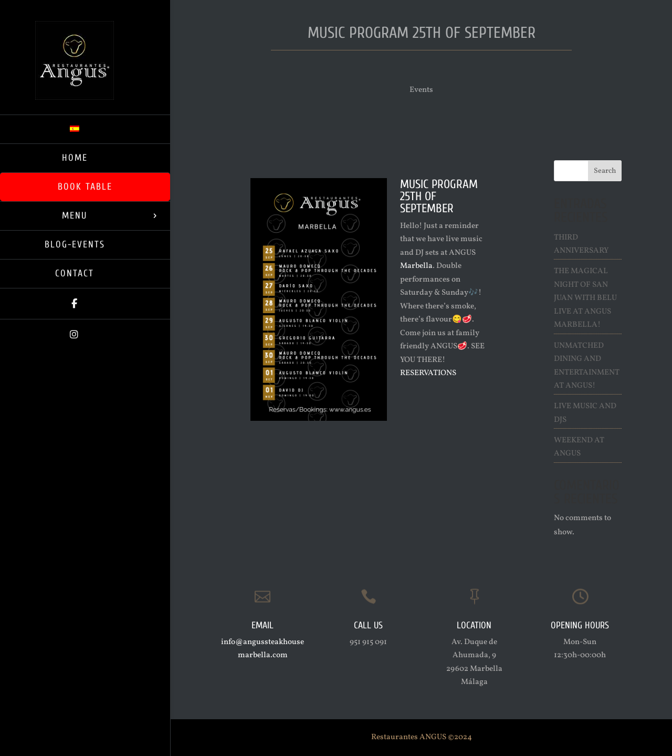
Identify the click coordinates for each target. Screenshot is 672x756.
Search (605, 171)
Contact (74, 273)
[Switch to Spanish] (85, 129)
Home (75, 157)
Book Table (85, 186)
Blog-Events (75, 244)
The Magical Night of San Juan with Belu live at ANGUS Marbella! (585, 298)
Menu (74, 215)
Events (421, 90)
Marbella (416, 266)
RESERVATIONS (428, 373)
